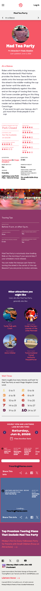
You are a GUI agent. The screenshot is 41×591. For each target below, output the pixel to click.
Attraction (15, 51)
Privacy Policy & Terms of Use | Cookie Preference (18, 584)
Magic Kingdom (27, 51)
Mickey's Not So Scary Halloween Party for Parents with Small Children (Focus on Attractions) (20, 544)
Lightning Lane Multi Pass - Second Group (10, 177)
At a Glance (10, 18)
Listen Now (11, 578)
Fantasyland (7, 160)
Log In (36, 5)
